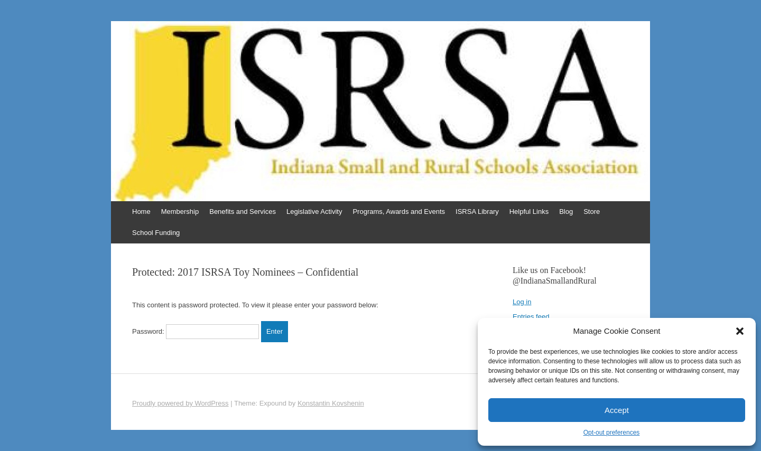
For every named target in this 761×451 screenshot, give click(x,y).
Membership (180, 211)
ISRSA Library (477, 211)
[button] (740, 331)
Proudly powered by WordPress (180, 403)
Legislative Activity (314, 211)
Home (141, 211)
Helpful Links (529, 211)
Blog (566, 211)
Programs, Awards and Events (398, 211)
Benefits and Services (242, 211)
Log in (522, 302)
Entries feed (531, 317)
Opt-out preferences (611, 432)
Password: (195, 331)
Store (591, 211)
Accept (617, 410)
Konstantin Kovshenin (331, 403)
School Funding (156, 233)
